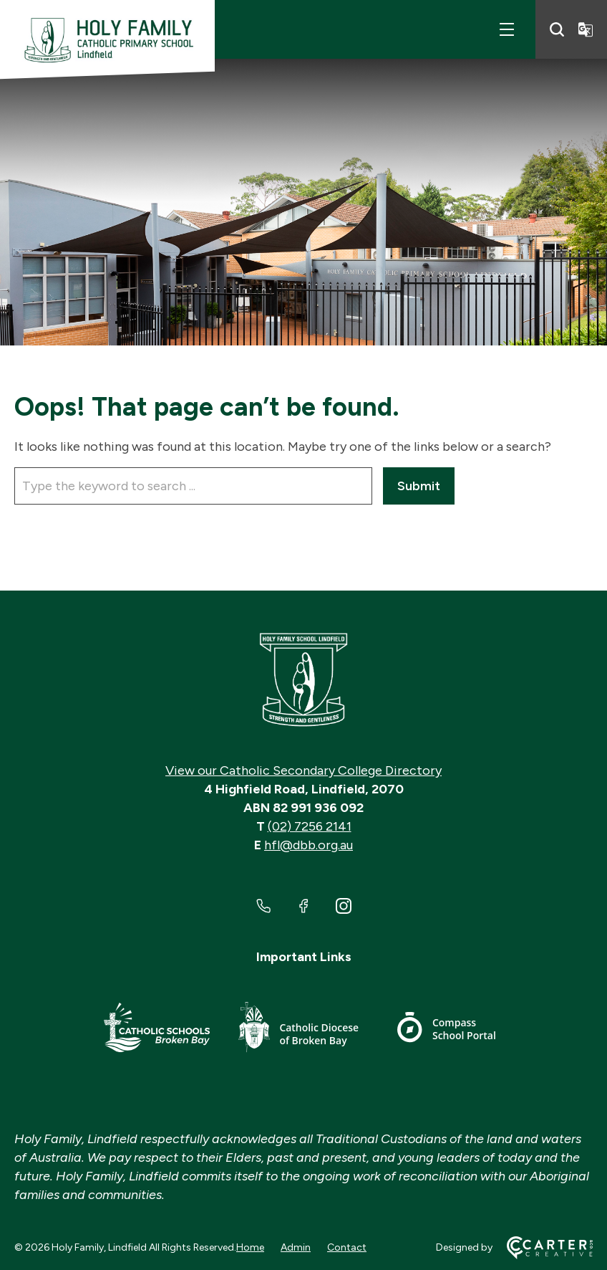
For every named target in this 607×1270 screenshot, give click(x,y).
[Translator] (585, 29)
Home (250, 1247)
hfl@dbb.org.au (308, 845)
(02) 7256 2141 (309, 826)
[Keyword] (193, 486)
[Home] (303, 680)
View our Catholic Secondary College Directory (303, 770)
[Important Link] (157, 1029)
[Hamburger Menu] (507, 29)
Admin (296, 1247)
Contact (346, 1247)
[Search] (557, 29)
